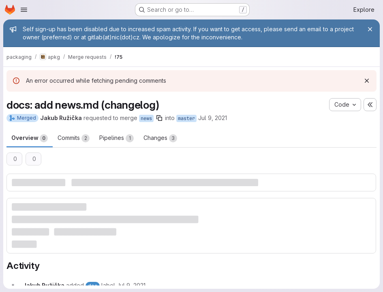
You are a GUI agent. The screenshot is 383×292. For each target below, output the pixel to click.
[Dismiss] (367, 81)
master (186, 118)
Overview (29, 138)
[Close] (370, 29)
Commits (74, 138)
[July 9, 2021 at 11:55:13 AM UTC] (131, 285)
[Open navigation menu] (23, 9)
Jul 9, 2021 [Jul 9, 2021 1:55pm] (212, 117)
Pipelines (116, 138)
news (146, 118)
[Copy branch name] (159, 118)
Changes (160, 138)
